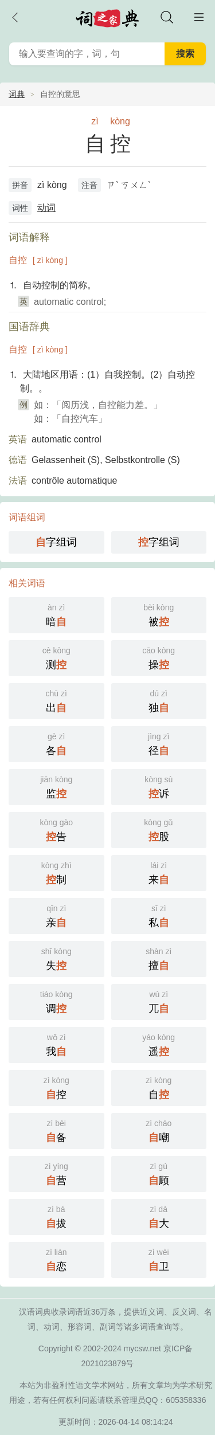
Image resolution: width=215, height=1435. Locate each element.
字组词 (56, 542)
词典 (17, 94)
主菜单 (199, 17)
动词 (46, 208)
